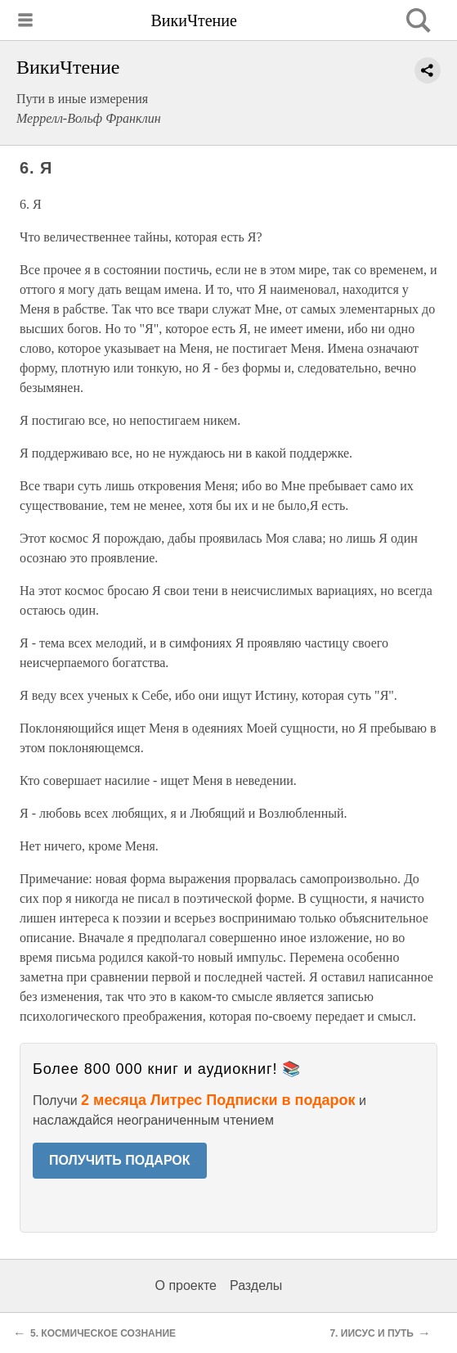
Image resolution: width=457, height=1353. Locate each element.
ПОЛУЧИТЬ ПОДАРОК (119, 1160)
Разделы (256, 1285)
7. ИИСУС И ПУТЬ (371, 1333)
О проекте (186, 1285)
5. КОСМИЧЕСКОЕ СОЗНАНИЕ (103, 1333)
